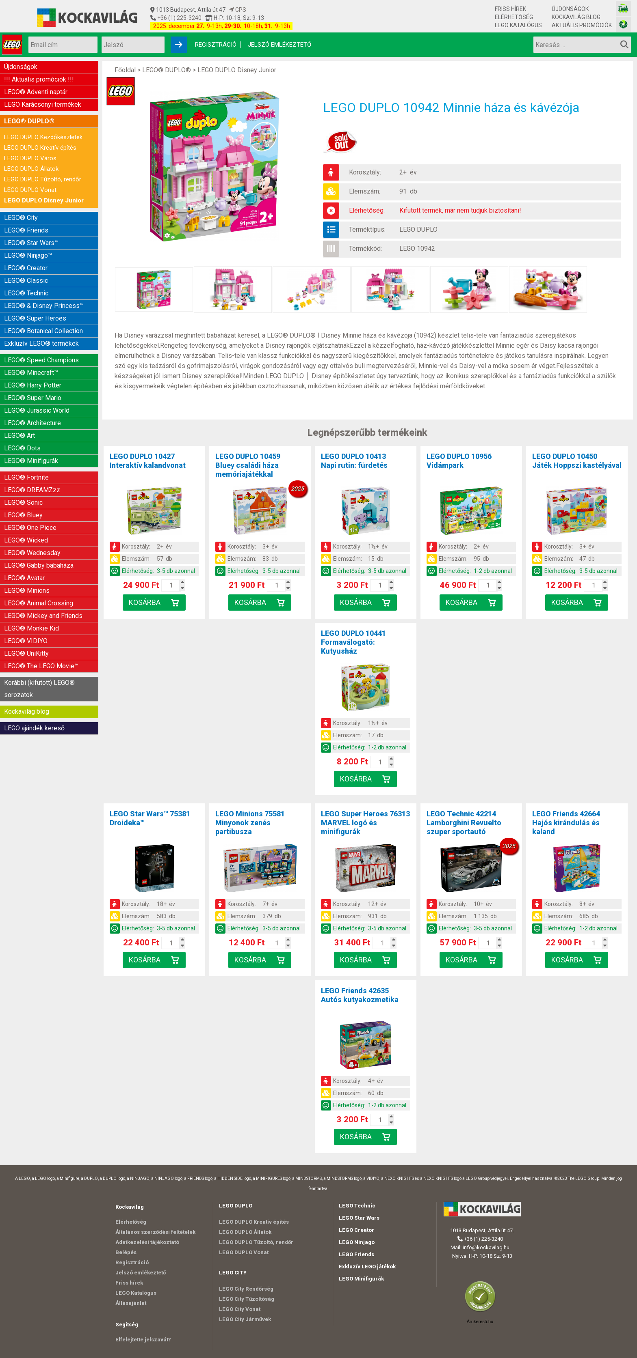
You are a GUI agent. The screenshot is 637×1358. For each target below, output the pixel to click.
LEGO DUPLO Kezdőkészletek (43, 137)
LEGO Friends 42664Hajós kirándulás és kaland (566, 822)
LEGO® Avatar (24, 578)
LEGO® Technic (26, 293)
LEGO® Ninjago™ (28, 255)
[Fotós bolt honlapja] (623, 24)
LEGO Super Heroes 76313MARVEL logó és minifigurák (365, 822)
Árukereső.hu (480, 1321)
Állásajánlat (130, 1303)
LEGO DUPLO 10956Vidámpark (459, 460)
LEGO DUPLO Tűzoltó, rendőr (42, 179)
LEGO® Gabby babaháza (39, 565)
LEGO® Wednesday (32, 553)
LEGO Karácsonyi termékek (42, 104)
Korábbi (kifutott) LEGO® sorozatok (39, 689)
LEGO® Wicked (26, 540)
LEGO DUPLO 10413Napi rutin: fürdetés (354, 460)
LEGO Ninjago (357, 1242)
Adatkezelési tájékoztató (147, 1242)
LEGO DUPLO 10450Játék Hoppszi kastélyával (577, 460)
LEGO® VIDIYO (26, 641)
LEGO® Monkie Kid (31, 628)
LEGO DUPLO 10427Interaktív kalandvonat (148, 460)
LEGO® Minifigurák (31, 461)
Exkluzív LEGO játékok (367, 1266)
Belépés (125, 1252)
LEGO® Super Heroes (35, 318)
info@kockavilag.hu (486, 1247)
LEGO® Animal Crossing (38, 603)
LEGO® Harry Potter (32, 385)
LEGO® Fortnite (26, 477)
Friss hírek (510, 9)
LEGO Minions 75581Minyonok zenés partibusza (250, 822)
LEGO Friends (356, 1254)
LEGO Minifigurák (361, 1279)
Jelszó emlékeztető (279, 44)
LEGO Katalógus (518, 25)
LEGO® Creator (26, 268)
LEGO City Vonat (239, 1309)
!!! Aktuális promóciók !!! (39, 79)
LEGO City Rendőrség (246, 1289)
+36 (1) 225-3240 (179, 18)
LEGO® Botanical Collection (43, 331)
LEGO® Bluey (23, 515)
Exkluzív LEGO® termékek (41, 343)
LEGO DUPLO (418, 229)
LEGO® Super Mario (32, 398)
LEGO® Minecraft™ (31, 373)
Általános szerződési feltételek (155, 1232)
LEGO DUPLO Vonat (30, 190)
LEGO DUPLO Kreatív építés (40, 147)
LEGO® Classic (26, 280)
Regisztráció (215, 44)
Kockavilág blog (576, 17)
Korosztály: (365, 172)
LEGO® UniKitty (26, 653)
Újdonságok (570, 9)
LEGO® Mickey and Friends (43, 616)
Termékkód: (365, 248)
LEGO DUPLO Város (30, 158)
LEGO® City (21, 218)
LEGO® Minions (27, 590)
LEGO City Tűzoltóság (246, 1299)
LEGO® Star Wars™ (31, 243)
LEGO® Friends (26, 230)
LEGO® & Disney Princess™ (44, 306)
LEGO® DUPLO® (29, 121)
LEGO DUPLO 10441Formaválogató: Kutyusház (353, 642)
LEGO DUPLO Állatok (31, 168)
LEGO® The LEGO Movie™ (41, 666)
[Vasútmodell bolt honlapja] (623, 8)
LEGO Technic (357, 1206)
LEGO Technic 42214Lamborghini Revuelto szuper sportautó (464, 822)
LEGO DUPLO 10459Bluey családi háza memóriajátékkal (247, 465)
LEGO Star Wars (359, 1218)
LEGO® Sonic (23, 502)
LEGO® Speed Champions (41, 360)
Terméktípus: (367, 229)
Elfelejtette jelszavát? (143, 1339)
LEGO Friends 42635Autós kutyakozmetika (360, 995)
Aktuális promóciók (582, 25)
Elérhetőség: (367, 210)
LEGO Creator (356, 1230)
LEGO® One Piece (30, 528)
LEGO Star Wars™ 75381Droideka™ (150, 818)
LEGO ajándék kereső (34, 728)
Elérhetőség (514, 17)
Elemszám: (364, 191)
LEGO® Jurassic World (36, 410)
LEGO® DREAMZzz (32, 490)
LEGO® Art (19, 435)
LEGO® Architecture (32, 423)
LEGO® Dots (22, 448)
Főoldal (125, 70)
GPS (237, 9)
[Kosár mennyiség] (171, 585)
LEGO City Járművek (245, 1319)
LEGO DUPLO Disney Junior (44, 200)
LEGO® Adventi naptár (35, 92)
